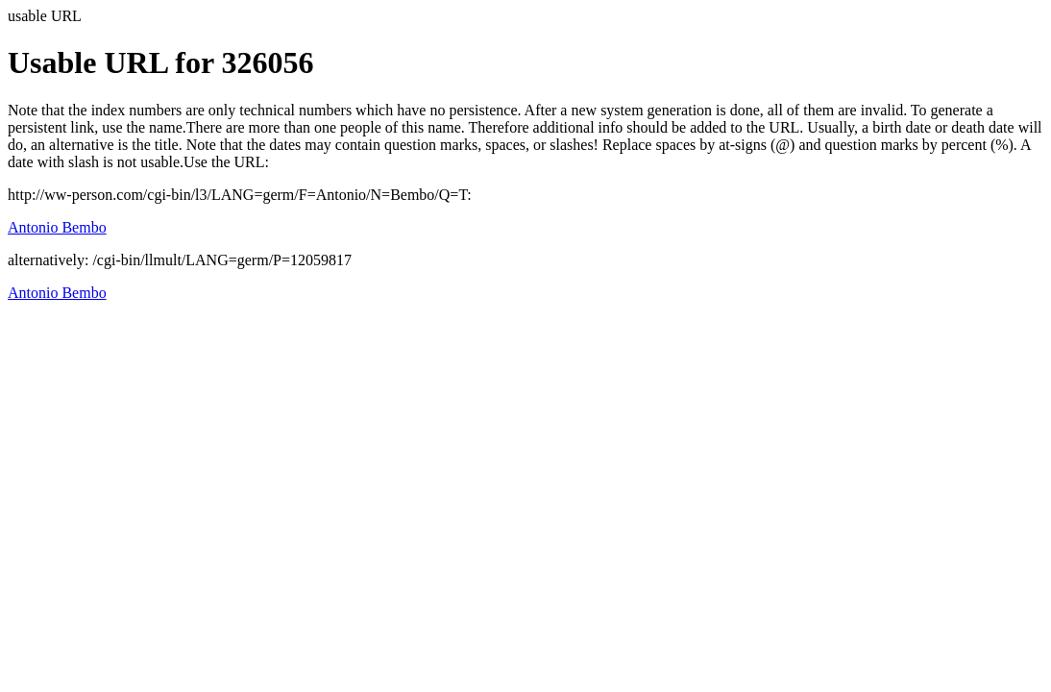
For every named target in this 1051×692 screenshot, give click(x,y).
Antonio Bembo (57, 227)
